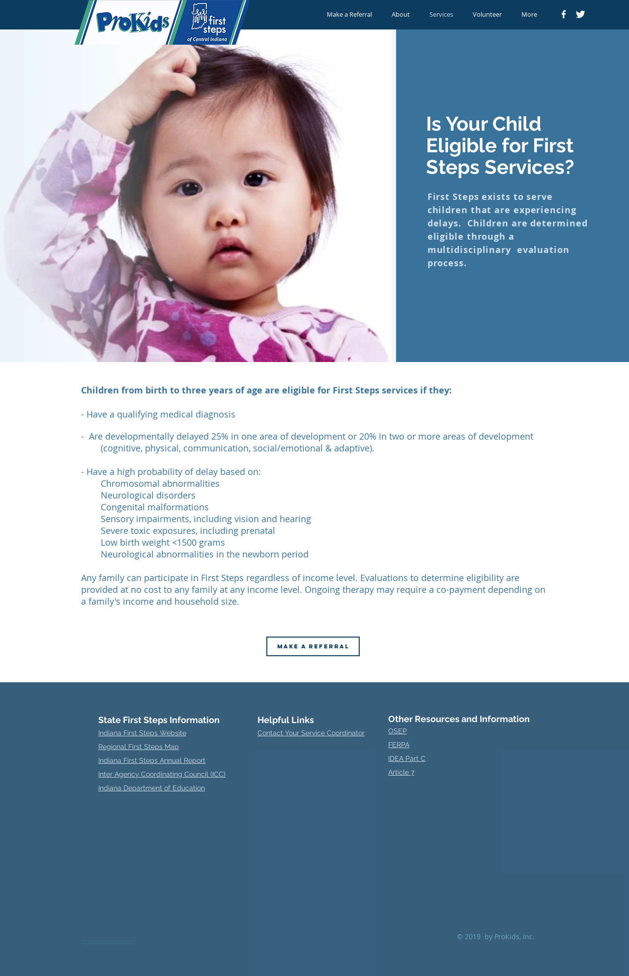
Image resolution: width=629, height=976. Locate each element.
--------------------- (109, 940)
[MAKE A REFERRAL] (313, 646)
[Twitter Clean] (580, 14)
